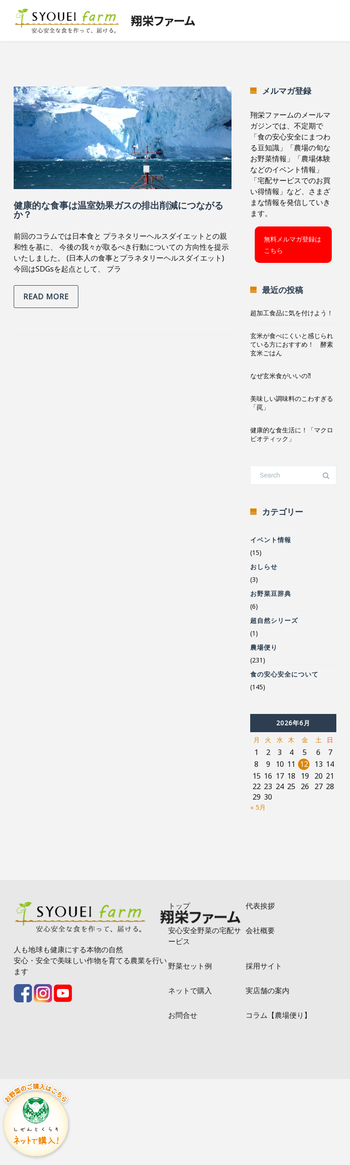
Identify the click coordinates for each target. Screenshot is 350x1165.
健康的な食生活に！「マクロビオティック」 (291, 434)
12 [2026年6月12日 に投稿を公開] (304, 764)
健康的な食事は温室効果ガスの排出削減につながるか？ (118, 210)
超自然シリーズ (274, 620)
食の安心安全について (284, 674)
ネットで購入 (190, 990)
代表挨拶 (260, 906)
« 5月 (258, 807)
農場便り (264, 647)
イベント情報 (270, 539)
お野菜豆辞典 (270, 593)
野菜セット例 (190, 966)
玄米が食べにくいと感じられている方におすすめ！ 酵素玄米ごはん (291, 344)
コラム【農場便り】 (278, 1015)
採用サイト (264, 966)
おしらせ (264, 566)
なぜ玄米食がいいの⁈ (280, 375)
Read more (46, 297)
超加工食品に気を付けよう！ (291, 312)
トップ (179, 906)
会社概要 (260, 930)
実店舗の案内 (267, 990)
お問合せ (182, 1015)
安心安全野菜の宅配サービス (204, 935)
